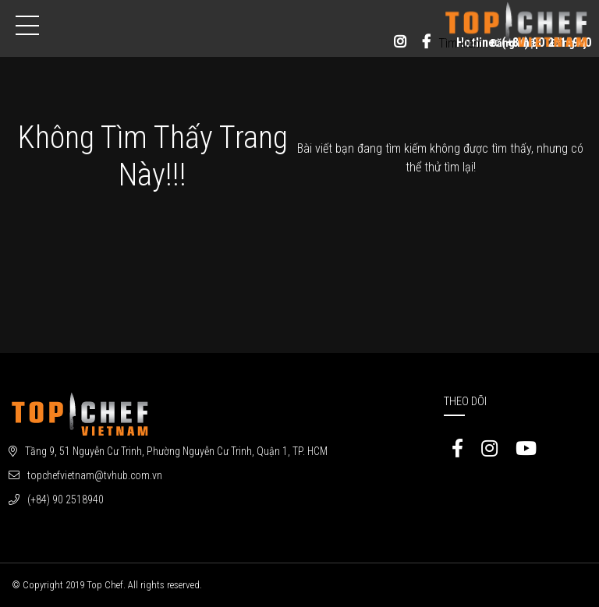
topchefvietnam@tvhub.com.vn (94, 475)
